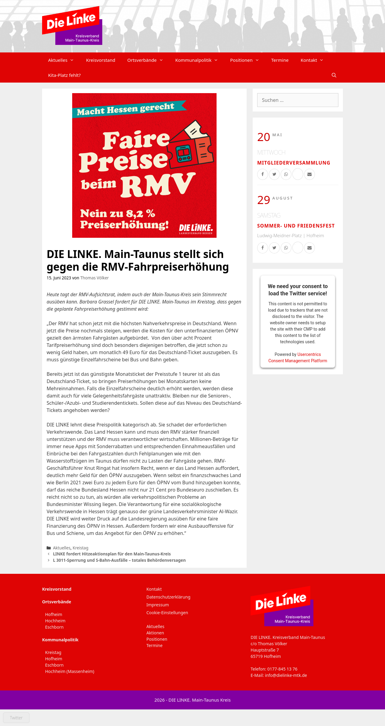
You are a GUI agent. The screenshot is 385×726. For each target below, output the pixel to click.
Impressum (157, 605)
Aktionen (155, 633)
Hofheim (53, 614)
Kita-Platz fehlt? (64, 75)
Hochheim (55, 621)
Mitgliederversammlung (294, 162)
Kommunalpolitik (199, 60)
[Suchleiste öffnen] (334, 75)
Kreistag (80, 548)
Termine (280, 60)
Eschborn (54, 627)
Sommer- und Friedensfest (296, 225)
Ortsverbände (148, 60)
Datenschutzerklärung (168, 597)
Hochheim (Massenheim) (69, 671)
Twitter (16, 718)
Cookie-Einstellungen (167, 612)
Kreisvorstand (100, 60)
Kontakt (315, 60)
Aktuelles (64, 60)
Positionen (247, 60)
